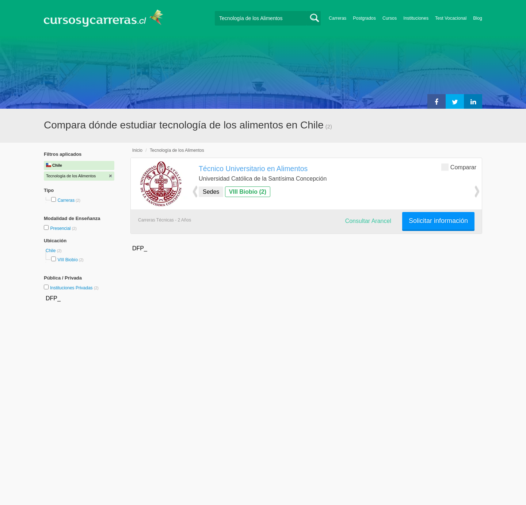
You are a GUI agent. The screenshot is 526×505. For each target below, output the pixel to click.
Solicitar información (438, 220)
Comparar (458, 166)
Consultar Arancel (368, 221)
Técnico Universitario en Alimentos (253, 169)
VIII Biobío (67, 259)
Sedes (211, 192)
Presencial (61, 228)
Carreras (337, 18)
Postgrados (364, 18)
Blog (477, 18)
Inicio (137, 150)
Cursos (389, 18)
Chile (51, 250)
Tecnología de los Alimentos (177, 150)
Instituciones (415, 18)
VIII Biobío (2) (247, 192)
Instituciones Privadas (74, 287)
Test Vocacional (450, 18)
